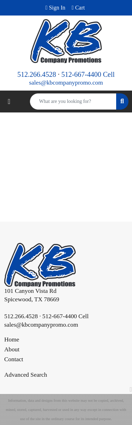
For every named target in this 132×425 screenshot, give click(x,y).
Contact (13, 359)
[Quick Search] (73, 101)
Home (11, 339)
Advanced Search (25, 374)
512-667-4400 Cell (88, 74)
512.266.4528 (36, 74)
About (11, 349)
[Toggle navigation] (9, 101)
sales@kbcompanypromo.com (66, 82)
